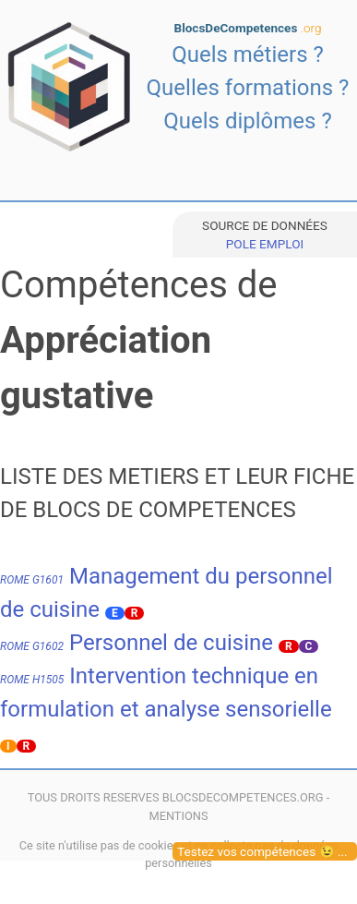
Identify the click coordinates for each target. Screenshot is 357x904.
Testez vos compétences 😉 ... (262, 851)
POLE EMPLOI (264, 243)
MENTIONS (178, 816)
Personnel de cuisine (136, 643)
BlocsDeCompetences (248, 27)
